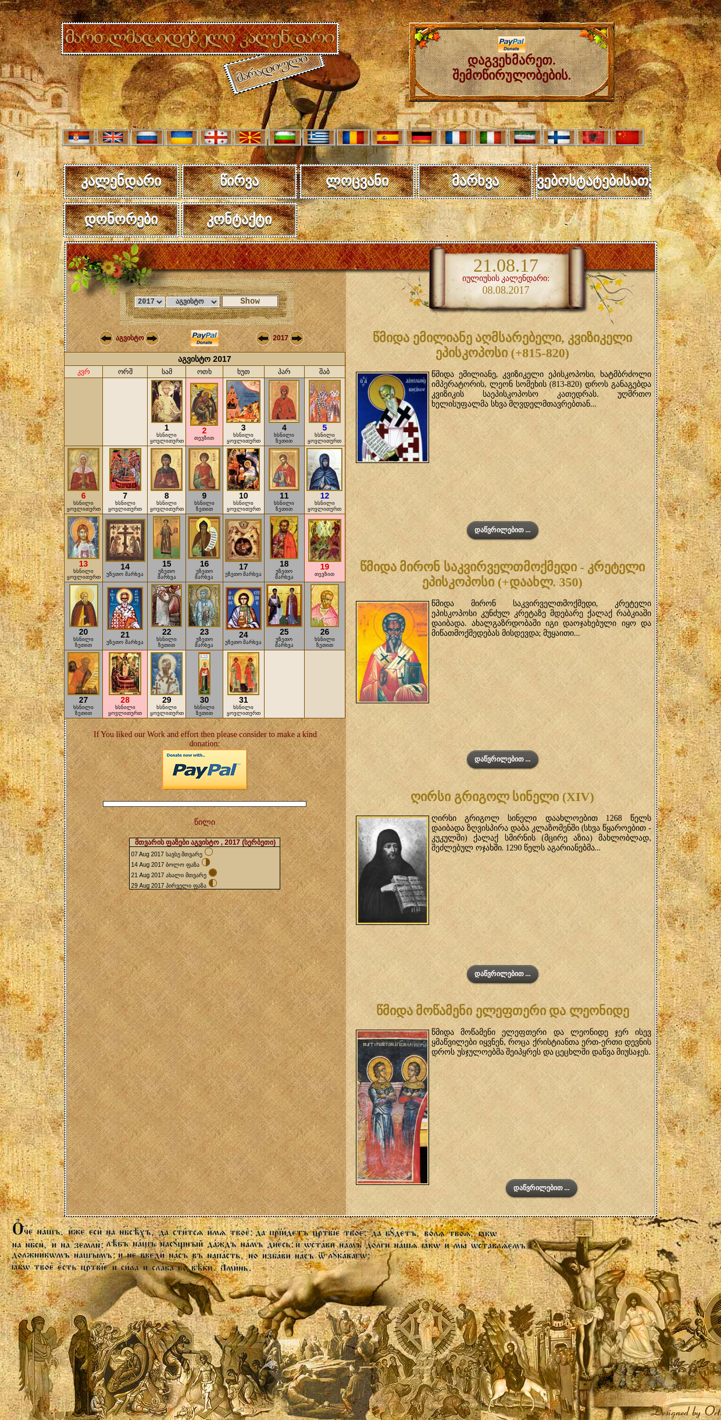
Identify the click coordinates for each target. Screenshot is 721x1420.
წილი (204, 822)
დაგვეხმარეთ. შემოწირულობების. (512, 62)
